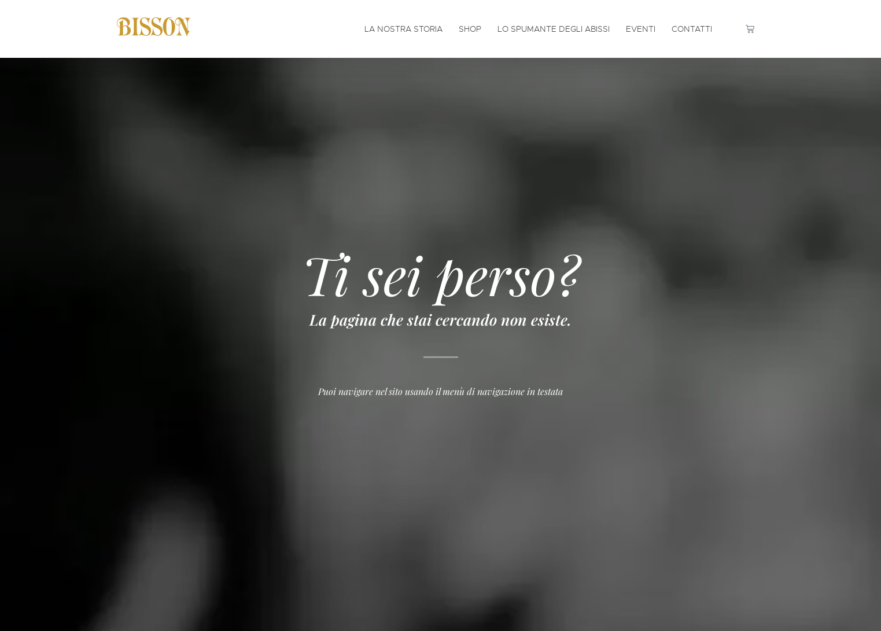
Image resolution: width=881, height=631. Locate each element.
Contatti (692, 29)
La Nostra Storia (403, 29)
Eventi (640, 29)
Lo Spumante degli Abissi (553, 29)
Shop (470, 29)
